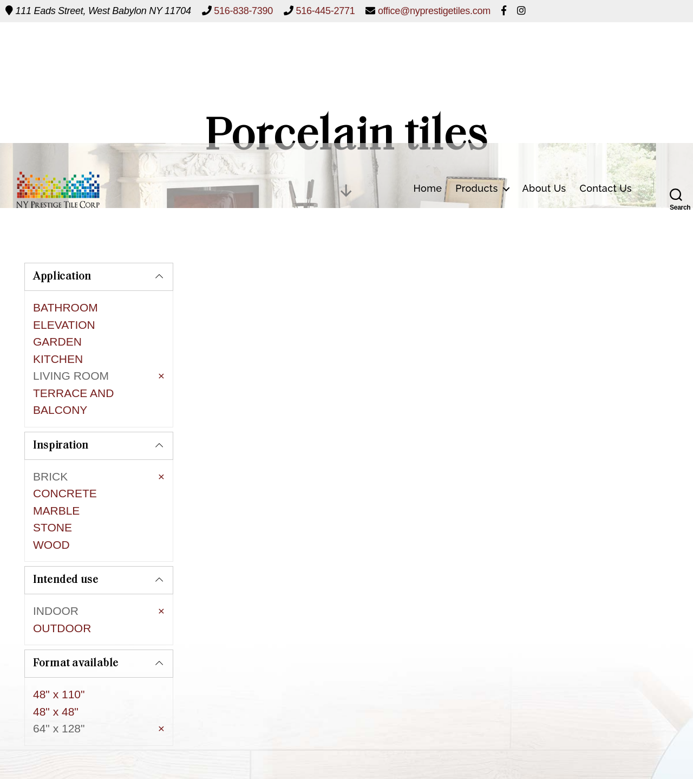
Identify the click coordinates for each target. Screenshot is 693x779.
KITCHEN (58, 359)
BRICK (50, 449)
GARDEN (57, 341)
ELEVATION (64, 325)
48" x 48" (56, 654)
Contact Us (606, 49)
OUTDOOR (62, 581)
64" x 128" (58, 671)
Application (62, 276)
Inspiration (61, 418)
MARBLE (56, 483)
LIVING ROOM (71, 375)
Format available (76, 606)
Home (427, 49)
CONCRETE (65, 466)
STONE (52, 501)
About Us (544, 49)
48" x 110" (58, 637)
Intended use (66, 533)
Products (476, 49)
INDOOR (56, 563)
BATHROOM (65, 307)
